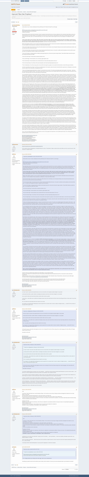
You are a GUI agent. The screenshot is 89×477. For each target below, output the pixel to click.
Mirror (14, 154)
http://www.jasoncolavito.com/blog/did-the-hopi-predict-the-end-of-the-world (34, 30)
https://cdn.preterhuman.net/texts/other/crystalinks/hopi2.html (32, 146)
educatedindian (16, 25)
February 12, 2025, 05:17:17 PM (26, 342)
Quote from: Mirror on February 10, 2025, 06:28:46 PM (32, 344)
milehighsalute (16, 290)
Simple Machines (18, 475)
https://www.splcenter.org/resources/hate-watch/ (29, 284)
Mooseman (15, 144)
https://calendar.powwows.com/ (27, 285)
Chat (59, 7)
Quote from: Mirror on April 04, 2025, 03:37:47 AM (31, 449)
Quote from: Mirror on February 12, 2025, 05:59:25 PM (32, 416)
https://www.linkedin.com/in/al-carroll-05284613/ (29, 140)
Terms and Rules (73, 475)
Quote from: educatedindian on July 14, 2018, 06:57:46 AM (33, 156)
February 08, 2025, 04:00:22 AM (26, 154)
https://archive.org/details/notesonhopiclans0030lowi (39, 276)
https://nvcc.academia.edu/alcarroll (27, 136)
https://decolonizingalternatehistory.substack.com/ (29, 135)
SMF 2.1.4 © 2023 (12, 475)
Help (69, 475)
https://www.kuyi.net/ (25, 336)
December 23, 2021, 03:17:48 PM (26, 144)
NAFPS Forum (15, 4)
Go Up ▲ (77, 475)
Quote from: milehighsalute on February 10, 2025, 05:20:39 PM (33, 311)
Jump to (63, 469)
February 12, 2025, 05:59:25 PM (26, 389)
